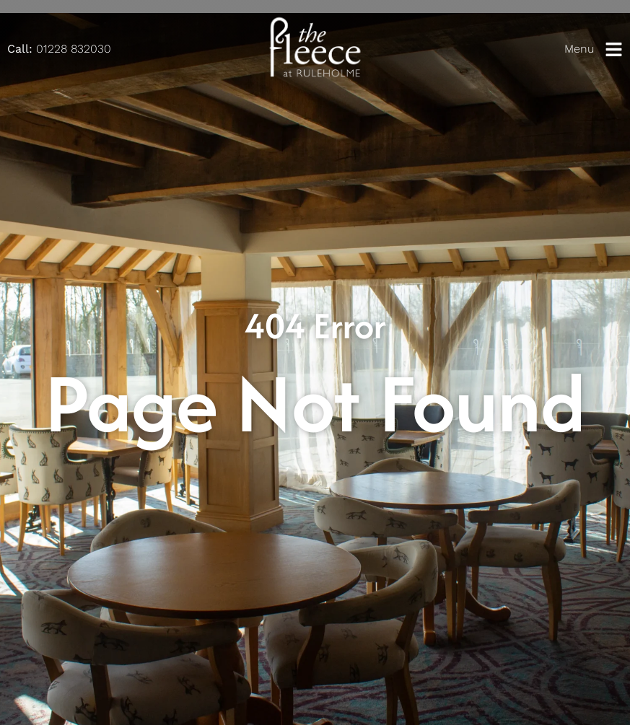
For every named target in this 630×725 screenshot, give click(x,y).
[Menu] (614, 49)
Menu (579, 49)
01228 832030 (59, 49)
